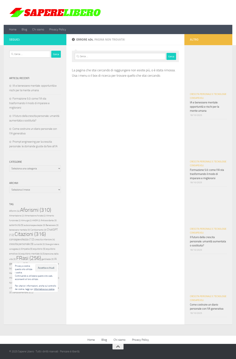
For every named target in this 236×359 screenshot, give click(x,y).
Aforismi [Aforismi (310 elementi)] (35, 210)
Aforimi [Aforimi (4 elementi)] (14, 211)
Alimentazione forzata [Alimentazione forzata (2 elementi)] (35, 216)
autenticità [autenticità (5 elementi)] (16, 225)
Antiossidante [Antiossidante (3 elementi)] (49, 220)
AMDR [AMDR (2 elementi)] (36, 220)
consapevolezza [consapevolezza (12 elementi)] (21, 239)
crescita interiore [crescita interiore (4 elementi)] (45, 239)
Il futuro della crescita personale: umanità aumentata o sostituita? (208, 241)
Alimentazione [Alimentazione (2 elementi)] (16, 216)
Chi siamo (38, 29)
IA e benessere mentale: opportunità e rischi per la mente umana (204, 106)
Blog (24, 29)
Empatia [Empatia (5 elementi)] (26, 249)
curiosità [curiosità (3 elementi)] (39, 244)
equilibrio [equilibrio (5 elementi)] (39, 249)
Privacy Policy (57, 29)
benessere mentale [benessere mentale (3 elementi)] (19, 230)
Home (12, 29)
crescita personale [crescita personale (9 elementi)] (21, 244)
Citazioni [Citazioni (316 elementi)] (30, 234)
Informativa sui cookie (44, 289)
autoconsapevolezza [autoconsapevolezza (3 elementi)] (34, 225)
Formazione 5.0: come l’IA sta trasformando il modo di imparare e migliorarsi (29, 103)
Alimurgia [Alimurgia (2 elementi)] (26, 220)
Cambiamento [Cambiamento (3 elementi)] (38, 230)
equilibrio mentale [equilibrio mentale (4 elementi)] (32, 253)
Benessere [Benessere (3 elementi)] (52, 225)
